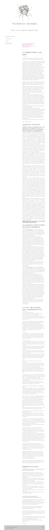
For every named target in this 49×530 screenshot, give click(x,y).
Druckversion (9, 527)
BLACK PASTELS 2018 (26, 44)
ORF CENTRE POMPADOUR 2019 (28, 43)
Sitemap (15, 527)
